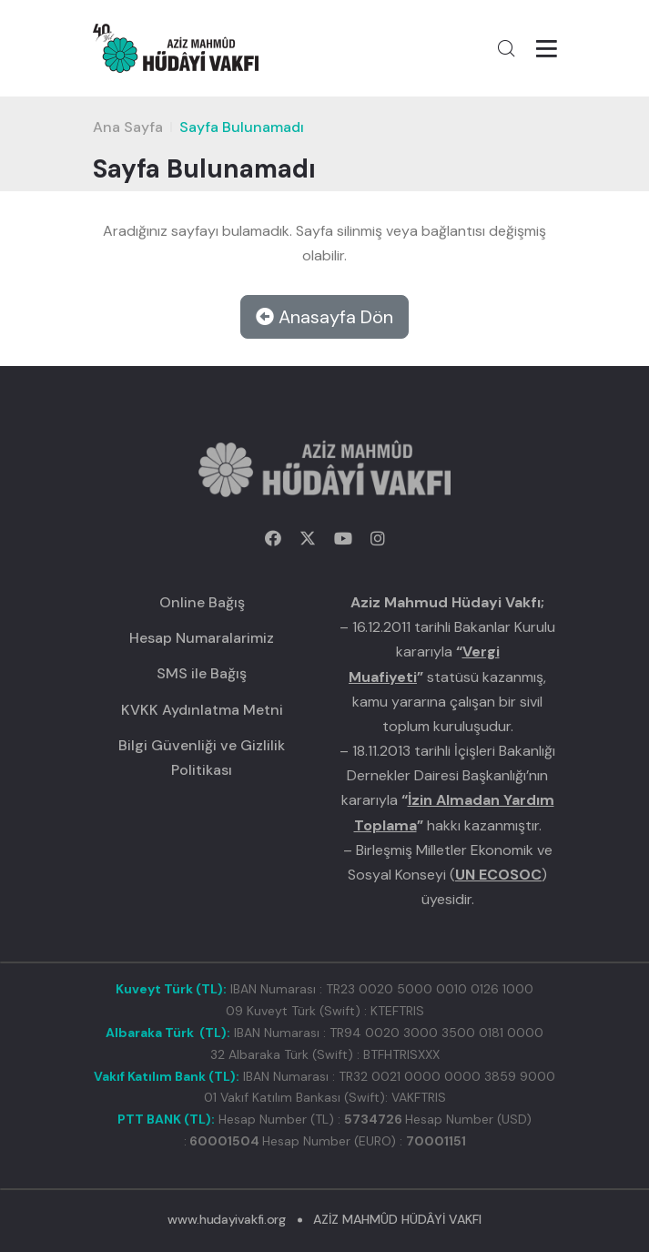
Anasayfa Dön (324, 317)
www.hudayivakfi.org (226, 1219)
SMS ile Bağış (202, 673)
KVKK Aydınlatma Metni (202, 709)
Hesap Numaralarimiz (201, 637)
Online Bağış (202, 602)
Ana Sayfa (128, 127)
